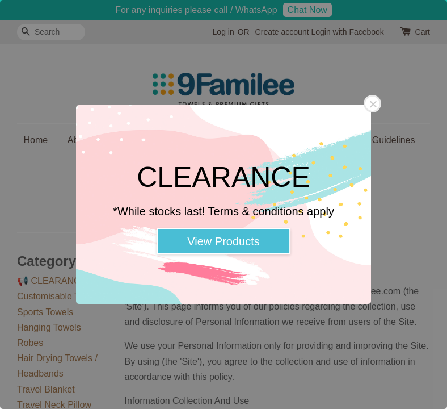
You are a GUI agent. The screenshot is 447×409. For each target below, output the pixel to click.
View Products (223, 241)
